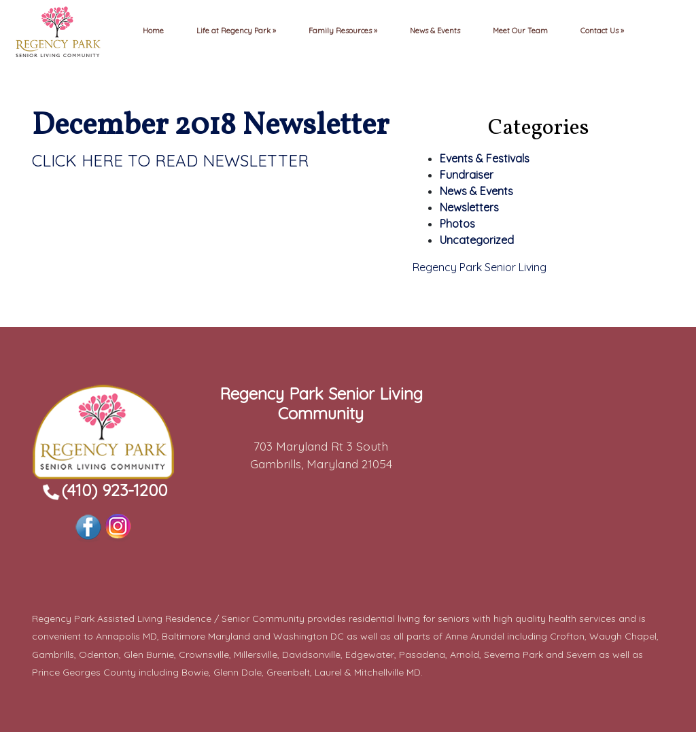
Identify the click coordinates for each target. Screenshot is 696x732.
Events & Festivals (484, 158)
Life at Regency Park (234, 30)
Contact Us (600, 30)
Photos (457, 223)
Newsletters (469, 207)
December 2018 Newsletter (210, 126)
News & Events (435, 30)
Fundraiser (466, 174)
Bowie (195, 672)
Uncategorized (477, 240)
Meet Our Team (520, 30)
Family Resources (341, 30)
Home (153, 30)
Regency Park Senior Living (479, 267)
